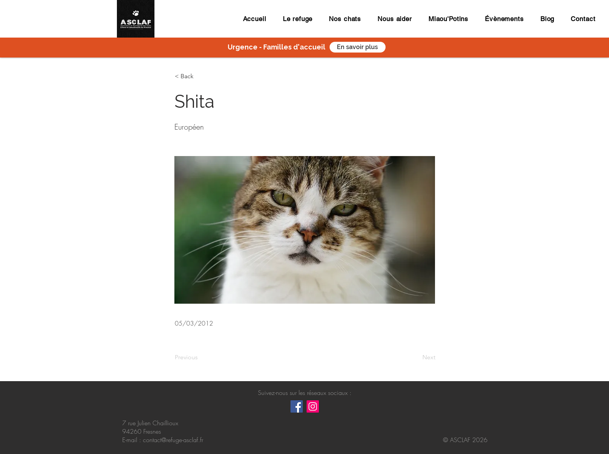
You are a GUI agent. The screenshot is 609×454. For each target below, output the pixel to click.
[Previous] (200, 357)
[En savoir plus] (358, 47)
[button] (200, 76)
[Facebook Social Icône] (297, 406)
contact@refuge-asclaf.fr (173, 440)
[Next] (416, 357)
